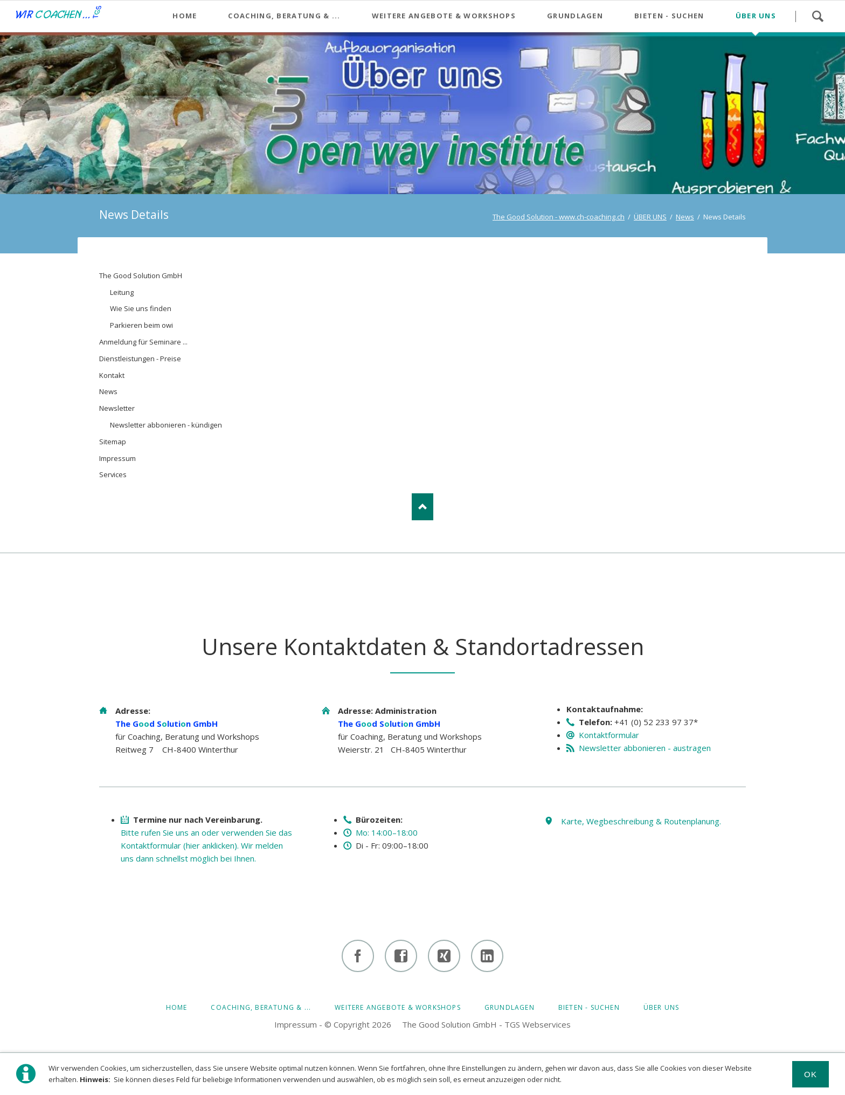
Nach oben (422, 506)
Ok (811, 1074)
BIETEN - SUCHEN (589, 1007)
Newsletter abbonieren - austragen (645, 747)
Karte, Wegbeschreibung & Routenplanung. (641, 821)
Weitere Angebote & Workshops (398, 1007)
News (685, 217)
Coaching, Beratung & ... (261, 1007)
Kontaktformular (609, 734)
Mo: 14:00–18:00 (387, 832)
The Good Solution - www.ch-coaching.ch (559, 217)
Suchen (817, 16)
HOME (177, 1007)
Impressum (295, 1024)
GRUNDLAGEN (509, 1007)
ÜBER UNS (650, 217)
